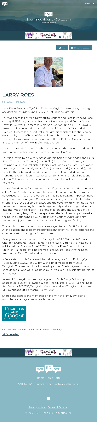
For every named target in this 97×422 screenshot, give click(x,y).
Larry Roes (18, 95)
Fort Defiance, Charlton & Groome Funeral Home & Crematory (32, 329)
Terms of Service (57, 407)
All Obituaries (10, 334)
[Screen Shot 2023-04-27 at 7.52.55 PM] (48, 35)
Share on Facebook (80, 48)
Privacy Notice (37, 407)
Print (62, 48)
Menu (90, 3)
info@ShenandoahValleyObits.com (58, 384)
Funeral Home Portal (48, 377)
